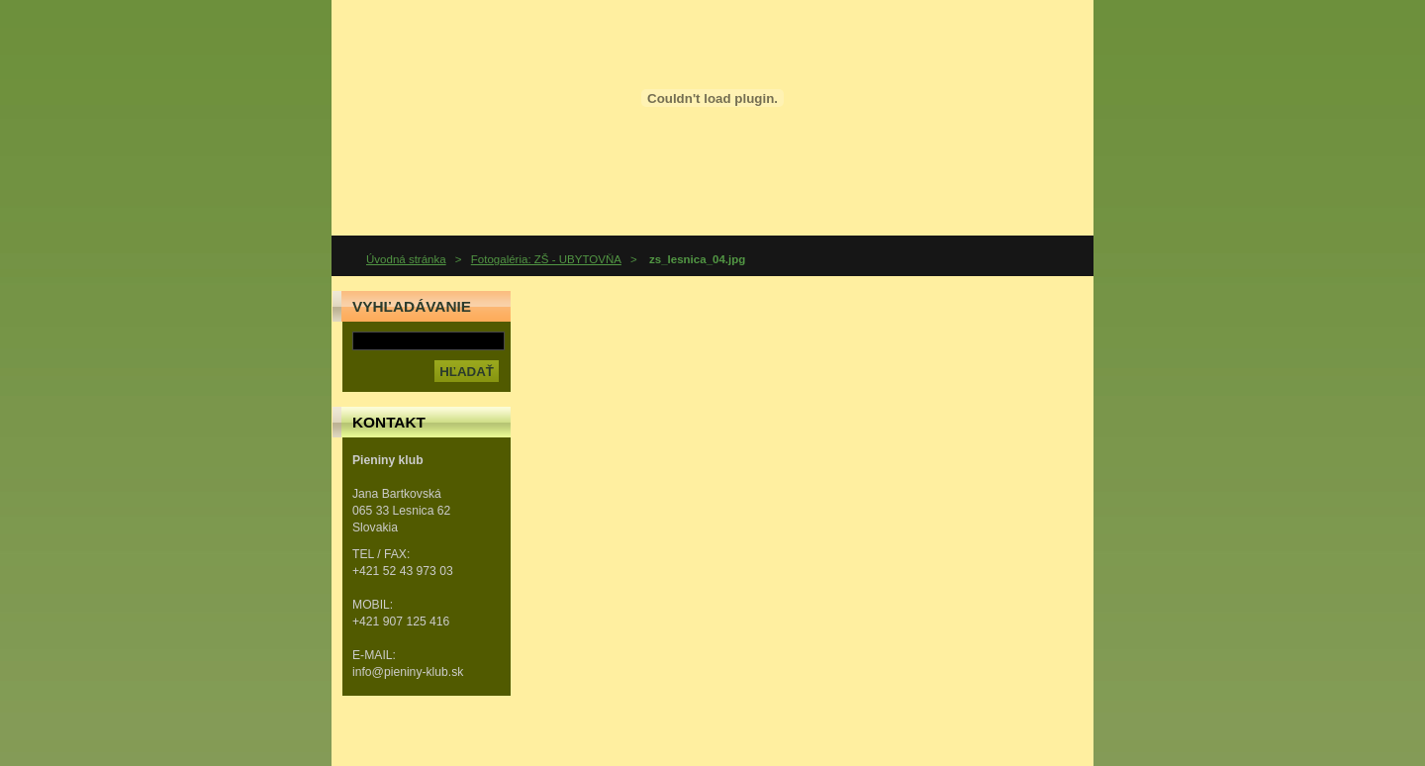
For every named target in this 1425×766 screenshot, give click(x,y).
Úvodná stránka (406, 259)
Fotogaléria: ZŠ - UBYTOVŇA (546, 259)
